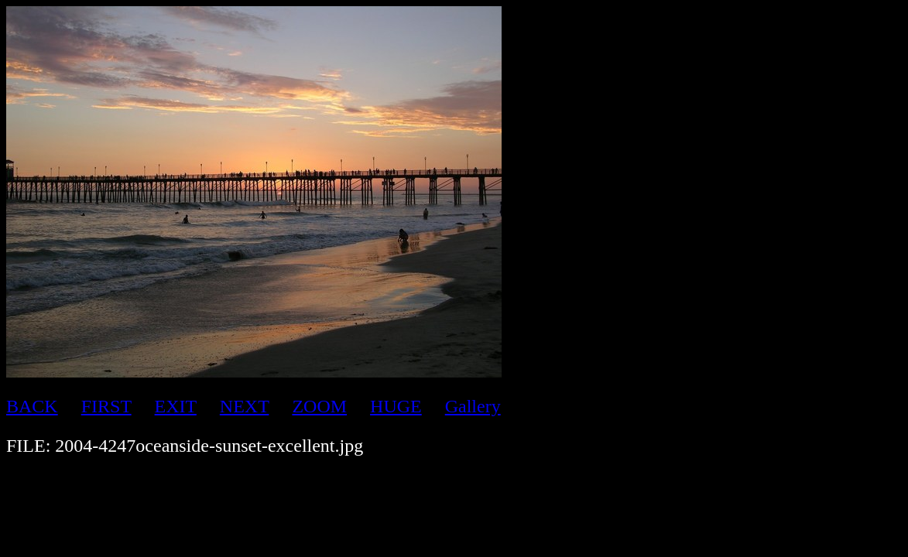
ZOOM (319, 406)
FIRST (106, 406)
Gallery (473, 406)
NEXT (244, 406)
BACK (32, 406)
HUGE (396, 406)
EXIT (176, 406)
